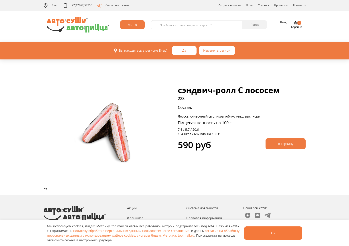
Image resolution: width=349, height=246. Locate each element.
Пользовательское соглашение (165, 231)
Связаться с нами (113, 5)
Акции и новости (230, 5)
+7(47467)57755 (77, 5)
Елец (50, 5)
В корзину (285, 144)
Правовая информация (204, 218)
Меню (132, 24)
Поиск (255, 24)
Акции (132, 208)
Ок (273, 233)
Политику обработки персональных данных (106, 231)
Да (184, 50)
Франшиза (281, 5)
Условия (263, 5)
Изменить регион (216, 50)
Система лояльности (202, 208)
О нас (249, 5)
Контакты (299, 5)
